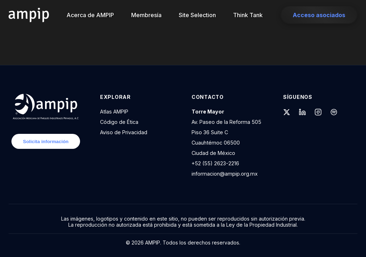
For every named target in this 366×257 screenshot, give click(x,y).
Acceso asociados (319, 15)
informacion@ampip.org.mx (225, 174)
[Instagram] (318, 113)
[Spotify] (333, 113)
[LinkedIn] (302, 113)
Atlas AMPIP (114, 112)
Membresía (146, 15)
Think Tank (248, 15)
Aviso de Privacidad (123, 132)
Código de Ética (119, 122)
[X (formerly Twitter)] (286, 113)
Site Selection (197, 15)
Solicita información (45, 141)
